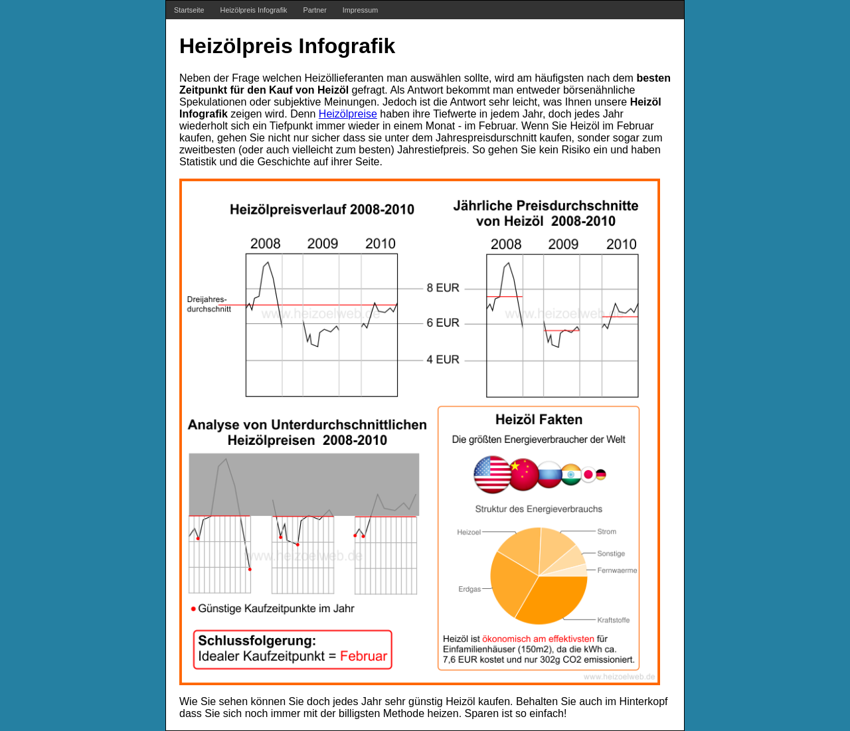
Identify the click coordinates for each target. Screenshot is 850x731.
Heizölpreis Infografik (254, 10)
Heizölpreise (348, 114)
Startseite (189, 10)
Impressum (360, 10)
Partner (314, 10)
